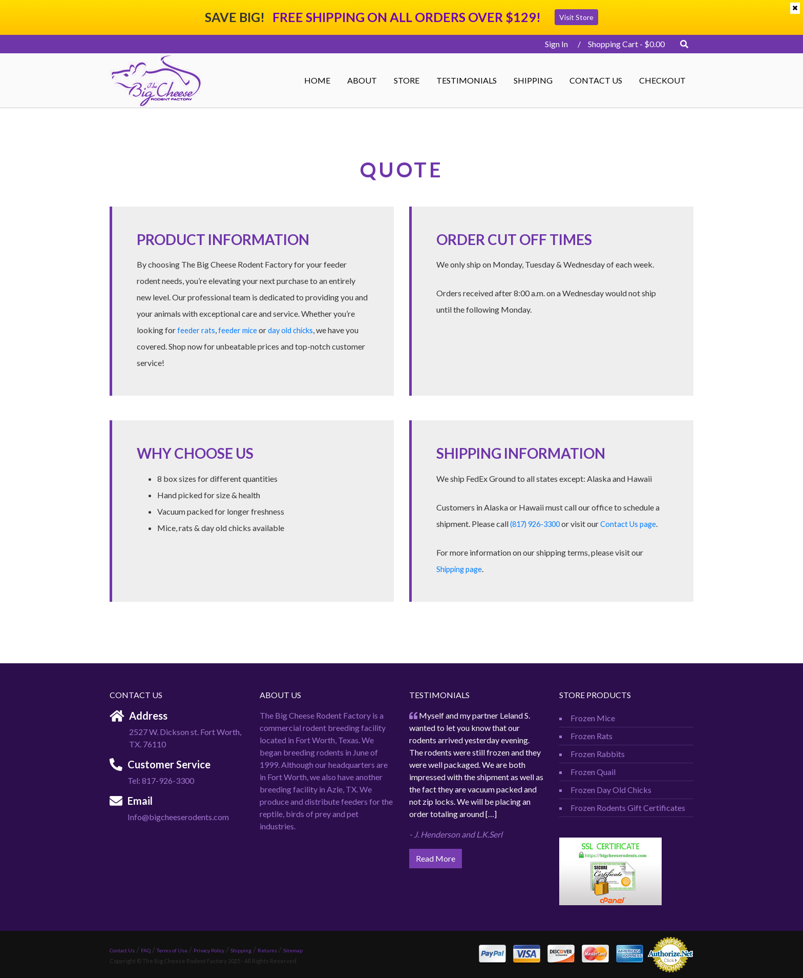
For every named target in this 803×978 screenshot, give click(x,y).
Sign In (553, 44)
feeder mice (239, 330)
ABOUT (362, 80)
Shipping (533, 80)
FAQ (146, 950)
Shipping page (460, 569)
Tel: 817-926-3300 (161, 780)
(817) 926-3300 (538, 523)
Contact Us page (635, 523)
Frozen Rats (591, 736)
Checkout (662, 80)
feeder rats (196, 330)
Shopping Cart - (626, 44)
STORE (406, 80)
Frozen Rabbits (597, 754)
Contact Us (595, 80)
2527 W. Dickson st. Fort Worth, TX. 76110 (185, 738)
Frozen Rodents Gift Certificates (627, 807)
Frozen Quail (593, 772)
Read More (435, 858)
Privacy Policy (209, 950)
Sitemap (293, 950)
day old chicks (296, 330)
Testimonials (466, 80)
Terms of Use (172, 950)
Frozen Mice (592, 718)
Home (317, 80)
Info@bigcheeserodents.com (178, 817)
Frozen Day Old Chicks (610, 789)
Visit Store (576, 17)
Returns (267, 950)
